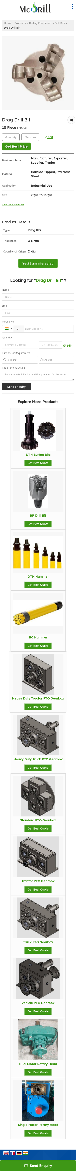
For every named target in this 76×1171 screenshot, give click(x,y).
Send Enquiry (38, 1165)
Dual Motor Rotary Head (38, 1064)
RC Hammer (38, 637)
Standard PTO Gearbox (38, 820)
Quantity (7, 337)
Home (7, 23)
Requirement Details (13, 367)
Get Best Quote (38, 463)
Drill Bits (60, 23)
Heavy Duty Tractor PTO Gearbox (38, 698)
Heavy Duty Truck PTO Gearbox (38, 759)
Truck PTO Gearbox (38, 942)
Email (5, 305)
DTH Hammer (38, 576)
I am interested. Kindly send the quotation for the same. (38, 375)
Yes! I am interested (38, 263)
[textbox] (30, 137)
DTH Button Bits (38, 455)
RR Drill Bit (38, 515)
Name (5, 289)
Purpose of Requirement (16, 353)
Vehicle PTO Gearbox (38, 1003)
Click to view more (13, 204)
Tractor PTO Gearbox (38, 881)
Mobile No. (8, 321)
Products (20, 23)
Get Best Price (16, 146)
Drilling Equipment (40, 23)
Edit (48, 137)
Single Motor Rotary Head (38, 1125)
